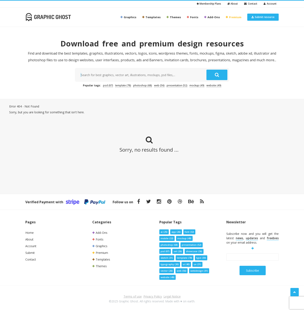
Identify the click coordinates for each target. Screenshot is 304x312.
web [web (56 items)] (159, 85)
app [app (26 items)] (176, 231)
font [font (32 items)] (189, 231)
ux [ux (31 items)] (197, 264)
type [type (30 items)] (201, 257)
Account (270, 3)
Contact (250, 3)
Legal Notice (172, 296)
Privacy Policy (152, 296)
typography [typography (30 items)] (170, 264)
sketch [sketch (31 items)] (167, 257)
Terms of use (133, 296)
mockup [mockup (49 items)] (196, 85)
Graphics (128, 17)
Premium (233, 17)
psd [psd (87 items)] (108, 85)
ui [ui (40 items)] (186, 264)
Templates (151, 17)
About (232, 3)
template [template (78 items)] (123, 85)
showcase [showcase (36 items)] (194, 251)
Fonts (192, 17)
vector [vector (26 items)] (167, 270)
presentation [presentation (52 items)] (177, 85)
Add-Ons (212, 17)
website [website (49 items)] (213, 85)
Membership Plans (209, 3)
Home (29, 233)
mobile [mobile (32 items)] (167, 238)
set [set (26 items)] (178, 251)
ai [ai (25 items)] (164, 231)
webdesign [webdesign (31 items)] (199, 270)
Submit (30, 253)
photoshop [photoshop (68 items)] (142, 85)
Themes (173, 17)
